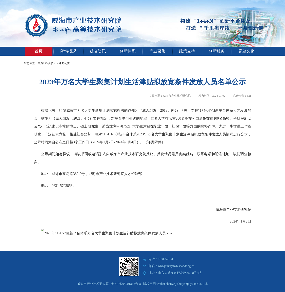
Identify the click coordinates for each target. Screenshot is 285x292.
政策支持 (187, 51)
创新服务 (217, 51)
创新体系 (128, 51)
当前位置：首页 (33, 63)
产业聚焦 (157, 51)
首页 (39, 51)
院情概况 (68, 51)
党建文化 (246, 51)
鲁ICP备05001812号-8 (126, 283)
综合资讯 (98, 51)
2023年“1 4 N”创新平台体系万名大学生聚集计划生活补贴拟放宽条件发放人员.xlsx (106, 233)
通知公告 (64, 63)
